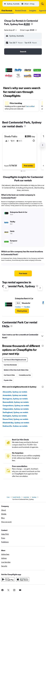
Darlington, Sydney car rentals (15, 416)
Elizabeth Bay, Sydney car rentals (16, 423)
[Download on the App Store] (22, 579)
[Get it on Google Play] (7, 579)
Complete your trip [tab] (25, 375)
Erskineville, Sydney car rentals (15, 426)
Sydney (34, 497)
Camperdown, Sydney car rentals (16, 405)
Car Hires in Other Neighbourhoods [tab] (15, 360)
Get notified (30, 106)
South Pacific (16, 497)
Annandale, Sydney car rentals (15, 395)
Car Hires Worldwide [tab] (10, 365)
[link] (23, 273)
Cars (8, 497)
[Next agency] (40, 288)
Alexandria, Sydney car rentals (15, 392)
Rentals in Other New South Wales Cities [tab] (16, 370)
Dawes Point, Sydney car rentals (15, 419)
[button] (4, 3)
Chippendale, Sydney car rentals (16, 409)
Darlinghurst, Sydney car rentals (15, 412)
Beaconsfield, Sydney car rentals (16, 402)
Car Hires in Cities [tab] (9, 375)
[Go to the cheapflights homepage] (17, 4)
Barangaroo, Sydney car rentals (15, 399)
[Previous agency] (6, 288)
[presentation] (32, 24)
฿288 (27, 24)
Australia (26, 497)
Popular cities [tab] (8, 380)
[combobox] (10, 30)
